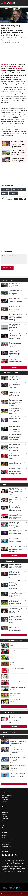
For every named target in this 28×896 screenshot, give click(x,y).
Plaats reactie (7, 268)
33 (26, 350)
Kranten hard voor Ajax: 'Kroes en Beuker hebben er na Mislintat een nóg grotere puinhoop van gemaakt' (15, 472)
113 (26, 342)
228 (25, 571)
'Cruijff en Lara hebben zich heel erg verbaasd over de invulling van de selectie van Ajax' (15, 549)
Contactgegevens (7, 795)
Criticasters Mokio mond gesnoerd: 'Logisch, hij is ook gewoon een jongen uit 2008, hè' (15, 610)
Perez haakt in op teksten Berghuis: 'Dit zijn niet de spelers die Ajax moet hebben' (15, 516)
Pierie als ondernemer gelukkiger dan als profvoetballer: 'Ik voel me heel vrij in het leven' (15, 628)
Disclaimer (5, 799)
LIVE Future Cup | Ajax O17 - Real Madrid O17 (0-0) (15, 285)
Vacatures (5, 797)
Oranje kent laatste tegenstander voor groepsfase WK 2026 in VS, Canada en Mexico (15, 602)
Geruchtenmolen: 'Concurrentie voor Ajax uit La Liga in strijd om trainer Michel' (15, 385)
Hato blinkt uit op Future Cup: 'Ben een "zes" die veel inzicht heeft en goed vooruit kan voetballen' (15, 438)
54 (25, 454)
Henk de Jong (5, 64)
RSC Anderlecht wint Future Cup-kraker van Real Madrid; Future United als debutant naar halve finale (15, 447)
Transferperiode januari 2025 (17, 687)
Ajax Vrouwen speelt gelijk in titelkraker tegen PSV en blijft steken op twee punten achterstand (15, 402)
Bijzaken (11, 894)
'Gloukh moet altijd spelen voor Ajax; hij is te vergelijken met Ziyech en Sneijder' (15, 541)
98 (25, 359)
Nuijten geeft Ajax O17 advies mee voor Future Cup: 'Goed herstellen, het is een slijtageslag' (15, 429)
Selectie (4, 810)
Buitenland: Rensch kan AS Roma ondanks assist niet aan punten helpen (15, 566)
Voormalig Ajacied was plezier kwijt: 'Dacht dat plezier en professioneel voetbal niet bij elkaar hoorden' (15, 619)
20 (25, 522)
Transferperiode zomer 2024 (17, 656)
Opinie (16, 894)
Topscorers (5, 814)
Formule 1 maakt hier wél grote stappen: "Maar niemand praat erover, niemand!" (18, 767)
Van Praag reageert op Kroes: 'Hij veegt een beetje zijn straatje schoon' (15, 456)
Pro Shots (4, 838)
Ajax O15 (4, 827)
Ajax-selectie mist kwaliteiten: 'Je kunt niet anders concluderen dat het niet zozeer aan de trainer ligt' (15, 491)
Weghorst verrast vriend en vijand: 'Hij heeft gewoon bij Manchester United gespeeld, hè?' (15, 533)
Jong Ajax (4, 816)
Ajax (14, 189)
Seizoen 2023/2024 (15, 699)
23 (26, 530)
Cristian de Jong (19, 38)
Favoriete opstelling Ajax (16, 681)
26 (25, 298)
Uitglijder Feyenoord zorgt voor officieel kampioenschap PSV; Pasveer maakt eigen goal (14, 574)
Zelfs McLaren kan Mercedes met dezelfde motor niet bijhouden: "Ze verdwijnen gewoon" (17, 776)
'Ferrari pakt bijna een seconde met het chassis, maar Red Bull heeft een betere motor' (18, 741)
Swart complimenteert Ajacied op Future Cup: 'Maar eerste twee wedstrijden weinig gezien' (15, 420)
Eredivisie (15, 117)
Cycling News (5, 844)
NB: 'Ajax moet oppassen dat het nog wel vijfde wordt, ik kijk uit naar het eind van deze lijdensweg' (15, 318)
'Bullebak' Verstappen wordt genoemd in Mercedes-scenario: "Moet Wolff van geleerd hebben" (17, 750)
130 (25, 538)
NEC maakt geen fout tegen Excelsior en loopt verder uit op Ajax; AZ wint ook (15, 594)
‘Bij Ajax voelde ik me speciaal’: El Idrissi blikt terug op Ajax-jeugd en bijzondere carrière (15, 393)
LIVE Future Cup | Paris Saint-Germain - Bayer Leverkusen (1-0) (15, 378)
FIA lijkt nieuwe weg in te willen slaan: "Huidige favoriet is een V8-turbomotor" (17, 759)
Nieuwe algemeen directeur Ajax (18, 675)
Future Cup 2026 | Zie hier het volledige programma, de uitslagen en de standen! (14, 327)
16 (26, 283)
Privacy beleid (5, 801)
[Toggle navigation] (2, 3)
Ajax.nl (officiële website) (8, 840)
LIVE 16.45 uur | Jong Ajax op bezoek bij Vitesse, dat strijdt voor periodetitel (15, 292)
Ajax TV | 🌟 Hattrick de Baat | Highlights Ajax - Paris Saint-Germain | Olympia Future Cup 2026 (15, 719)
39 (25, 334)
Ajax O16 (4, 825)
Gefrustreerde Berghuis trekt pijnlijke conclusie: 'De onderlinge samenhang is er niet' (15, 336)
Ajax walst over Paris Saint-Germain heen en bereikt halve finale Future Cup (15, 344)
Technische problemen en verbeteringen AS (17, 669)
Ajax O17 (4, 823)
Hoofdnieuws (5, 894)
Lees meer (14, 367)
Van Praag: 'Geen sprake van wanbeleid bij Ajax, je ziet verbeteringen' (15, 361)
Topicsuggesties (14, 650)
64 (25, 498)
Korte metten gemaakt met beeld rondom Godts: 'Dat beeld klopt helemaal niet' (15, 411)
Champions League (15, 693)
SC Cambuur (15, 66)
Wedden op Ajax (6, 846)
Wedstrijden (5, 812)
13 (26, 417)
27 (25, 608)
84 (25, 468)
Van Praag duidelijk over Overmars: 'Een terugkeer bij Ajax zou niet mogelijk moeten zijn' (15, 353)
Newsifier (4, 835)
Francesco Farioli (14, 643)
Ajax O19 (4, 821)
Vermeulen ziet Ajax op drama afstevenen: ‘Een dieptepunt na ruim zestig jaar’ (15, 500)
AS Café (12, 662)
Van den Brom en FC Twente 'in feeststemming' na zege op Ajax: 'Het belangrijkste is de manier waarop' (15, 584)
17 (26, 564)
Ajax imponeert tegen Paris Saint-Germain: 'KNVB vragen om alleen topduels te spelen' (15, 301)
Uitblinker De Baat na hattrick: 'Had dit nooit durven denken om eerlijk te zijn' (15, 309)
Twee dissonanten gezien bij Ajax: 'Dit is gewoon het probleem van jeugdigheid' (15, 524)
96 (25, 462)
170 (25, 314)
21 (26, 581)
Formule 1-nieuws (6, 842)
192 (25, 592)
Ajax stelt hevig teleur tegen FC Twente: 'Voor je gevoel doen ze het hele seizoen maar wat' (15, 508)
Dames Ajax (5, 818)
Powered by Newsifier (14, 878)
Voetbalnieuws (23, 894)
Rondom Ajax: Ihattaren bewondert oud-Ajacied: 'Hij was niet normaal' (15, 463)
